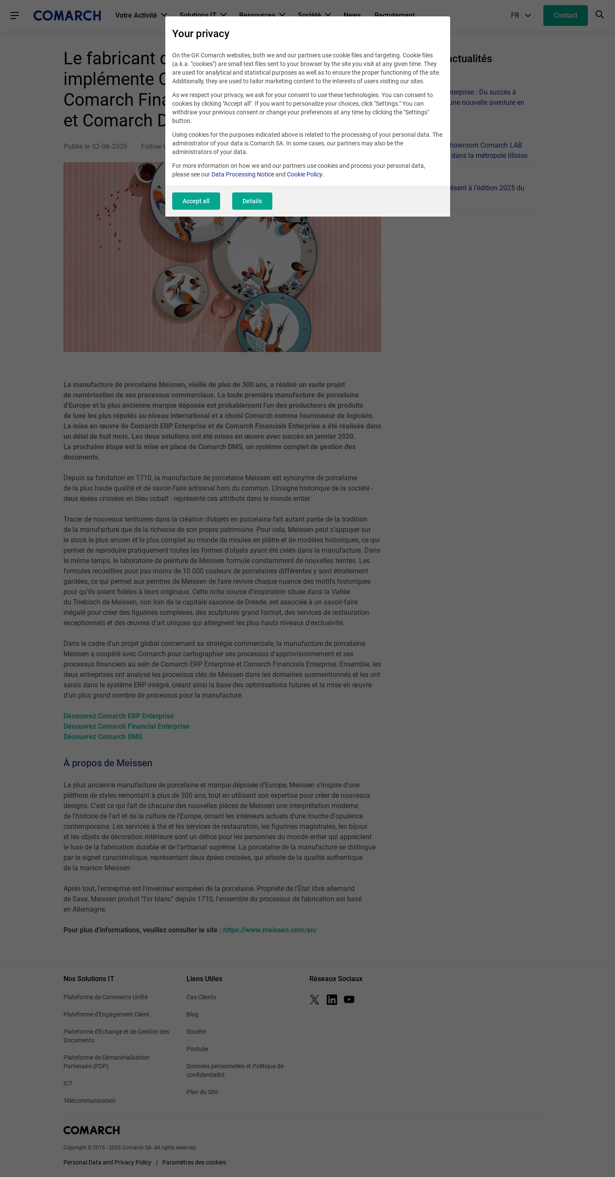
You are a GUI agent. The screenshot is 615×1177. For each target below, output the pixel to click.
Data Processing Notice (242, 174)
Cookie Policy (304, 174)
